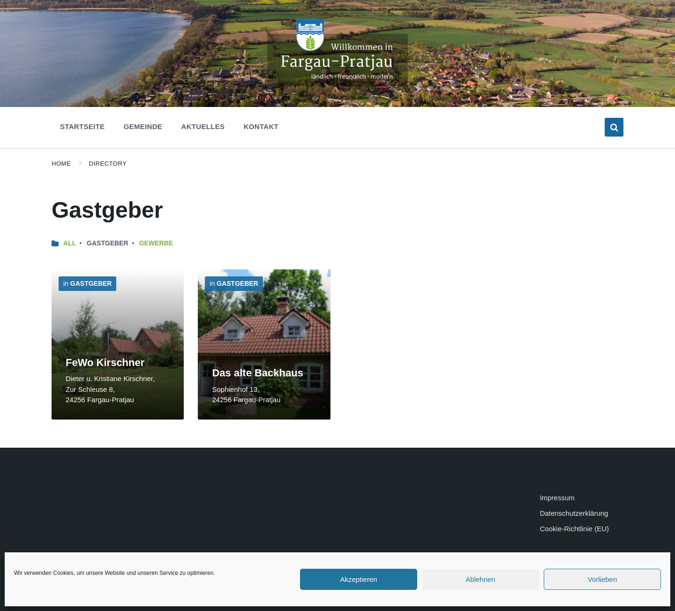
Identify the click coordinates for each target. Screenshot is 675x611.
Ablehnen (480, 579)
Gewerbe (156, 243)
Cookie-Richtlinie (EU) (574, 529)
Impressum (557, 498)
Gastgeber (91, 283)
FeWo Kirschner (105, 362)
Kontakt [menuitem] (261, 126)
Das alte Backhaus (257, 373)
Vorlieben (602, 579)
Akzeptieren (358, 579)
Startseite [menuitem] (82, 126)
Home (61, 163)
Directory (108, 163)
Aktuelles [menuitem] (203, 126)
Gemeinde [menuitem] (143, 126)
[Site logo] (337, 84)
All (69, 243)
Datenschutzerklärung (574, 513)
